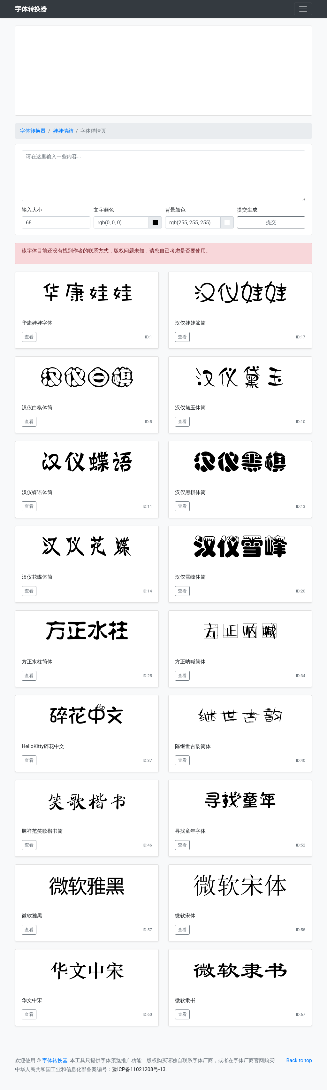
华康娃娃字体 (37, 323)
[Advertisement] (163, 70)
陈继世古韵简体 (193, 746)
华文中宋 (32, 1000)
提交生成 (247, 210)
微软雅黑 (32, 916)
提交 (271, 222)
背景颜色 (175, 210)
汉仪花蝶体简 (37, 577)
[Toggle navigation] (303, 9)
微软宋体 (185, 916)
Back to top (299, 1060)
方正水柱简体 (37, 662)
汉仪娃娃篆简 (190, 323)
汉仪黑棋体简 (190, 492)
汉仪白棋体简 (37, 408)
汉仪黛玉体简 (190, 408)
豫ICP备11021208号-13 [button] (138, 1069)
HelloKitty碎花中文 (43, 746)
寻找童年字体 (190, 831)
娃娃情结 (63, 131)
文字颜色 (104, 210)
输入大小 (32, 210)
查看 (29, 336)
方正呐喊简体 (190, 662)
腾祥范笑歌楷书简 (42, 831)
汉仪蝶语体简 (37, 492)
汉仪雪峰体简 (190, 577)
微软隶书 (185, 1000)
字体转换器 (33, 131)
